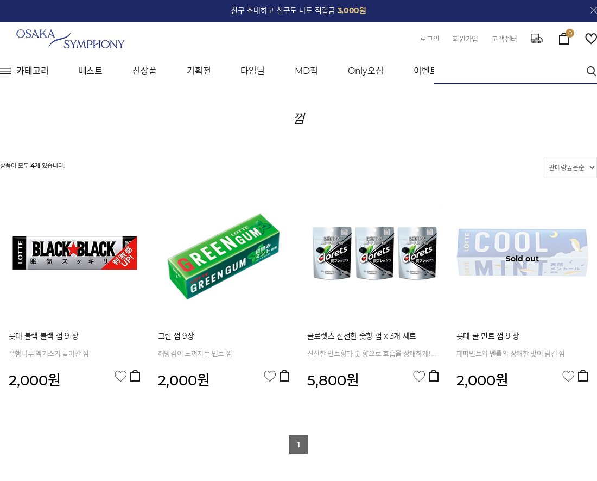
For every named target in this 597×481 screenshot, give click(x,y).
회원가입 (465, 38)
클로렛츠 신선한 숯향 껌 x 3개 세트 (362, 336)
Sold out (522, 259)
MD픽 (306, 71)
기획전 (199, 71)
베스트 (91, 71)
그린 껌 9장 (176, 336)
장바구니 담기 (135, 376)
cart (564, 36)
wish (591, 38)
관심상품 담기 (120, 376)
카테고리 (32, 71)
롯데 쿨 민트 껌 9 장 (487, 336)
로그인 (429, 38)
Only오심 (366, 71)
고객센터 (504, 38)
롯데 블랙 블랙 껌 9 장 (44, 336)
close (593, 10)
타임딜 (252, 71)
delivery (537, 38)
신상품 (144, 71)
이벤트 (426, 71)
